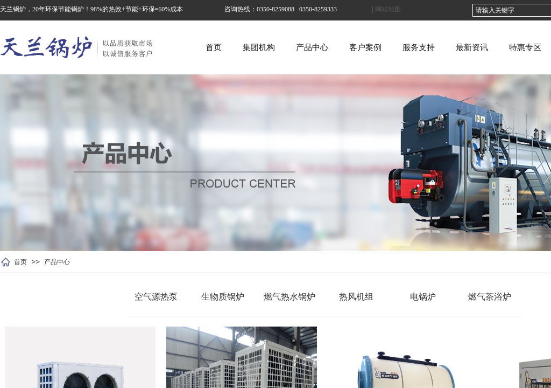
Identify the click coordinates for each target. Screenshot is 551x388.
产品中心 (367, 47)
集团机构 (314, 47)
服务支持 (474, 47)
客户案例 (421, 47)
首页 (269, 47)
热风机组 (356, 296)
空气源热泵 (156, 296)
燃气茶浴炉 (489, 296)
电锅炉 (423, 296)
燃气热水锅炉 (289, 296)
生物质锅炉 (222, 296)
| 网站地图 (386, 9)
